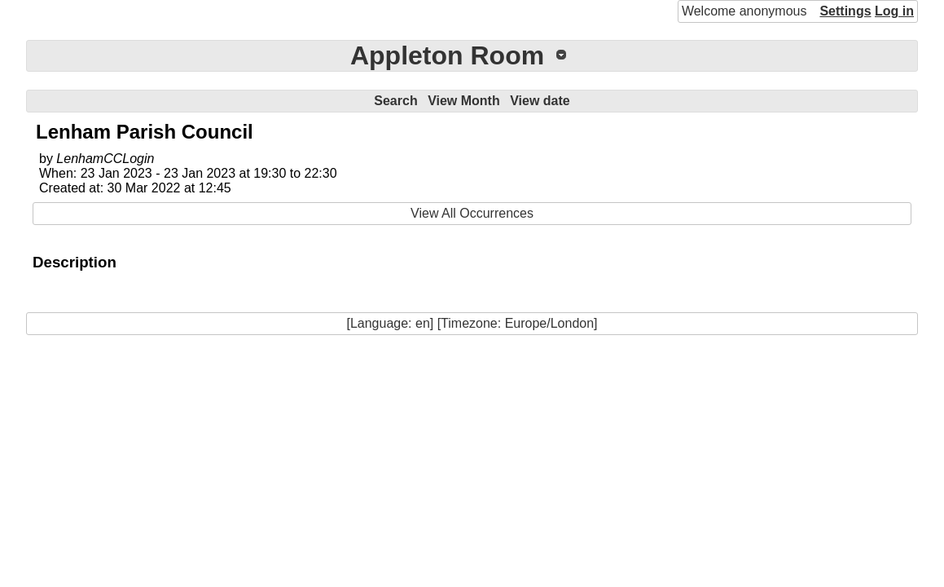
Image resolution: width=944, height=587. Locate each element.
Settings (845, 11)
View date (540, 101)
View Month (464, 101)
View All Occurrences (472, 213)
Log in (894, 11)
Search (395, 101)
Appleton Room (447, 55)
